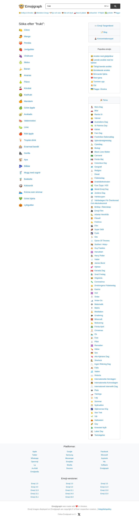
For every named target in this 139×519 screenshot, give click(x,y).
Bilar (94, 111)
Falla (95, 368)
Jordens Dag (98, 193)
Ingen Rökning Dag (101, 364)
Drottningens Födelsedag (103, 285)
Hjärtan (96, 267)
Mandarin (26, 101)
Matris (95, 308)
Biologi (95, 148)
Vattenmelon (27, 121)
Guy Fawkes (98, 248)
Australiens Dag (99, 122)
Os (94, 334)
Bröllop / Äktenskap (101, 207)
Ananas (25, 75)
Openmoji (34, 462)
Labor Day (97, 431)
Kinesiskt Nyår (98, 428)
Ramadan (97, 345)
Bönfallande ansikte (100, 70)
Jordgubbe (26, 49)
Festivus (96, 222)
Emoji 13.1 (35, 494)
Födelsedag (97, 178)
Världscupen (98, 197)
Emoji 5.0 (69, 487)
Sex (94, 353)
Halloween (97, 420)
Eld (93, 85)
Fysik (95, 233)
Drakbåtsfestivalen (100, 182)
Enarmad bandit (29, 146)
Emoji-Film (97, 211)
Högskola (96, 278)
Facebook (104, 451)
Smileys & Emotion (26, 13)
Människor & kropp (41, 13)
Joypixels (104, 458)
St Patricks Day (99, 126)
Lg (35, 465)
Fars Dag (96, 133)
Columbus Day (99, 163)
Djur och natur (55, 13)
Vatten (95, 371)
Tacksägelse (98, 435)
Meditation (97, 312)
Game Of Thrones (100, 241)
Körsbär (25, 88)
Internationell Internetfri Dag (104, 386)
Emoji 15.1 (35, 497)
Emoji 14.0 (70, 494)
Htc (104, 462)
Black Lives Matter (100, 152)
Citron (24, 30)
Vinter (95, 297)
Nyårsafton (97, 405)
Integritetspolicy (104, 509)
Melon (24, 62)
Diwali (95, 174)
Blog (104, 32)
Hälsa (95, 349)
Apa (23, 159)
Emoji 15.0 (104, 494)
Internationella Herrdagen (103, 379)
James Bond (98, 263)
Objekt (101, 13)
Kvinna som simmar (30, 192)
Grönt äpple (27, 108)
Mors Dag (97, 107)
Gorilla (24, 153)
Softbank (104, 465)
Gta (94, 237)
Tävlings (96, 394)
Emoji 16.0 (70, 497)
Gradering (97, 315)
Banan (24, 69)
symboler (109, 13)
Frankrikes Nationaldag (102, 137)
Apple (35, 451)
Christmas (97, 330)
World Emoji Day (99, 189)
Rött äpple (26, 134)
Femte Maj (97, 159)
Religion (96, 170)
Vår (94, 416)
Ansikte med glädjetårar (102, 56)
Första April (97, 327)
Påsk (95, 342)
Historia (96, 375)
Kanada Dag (98, 271)
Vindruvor (26, 56)
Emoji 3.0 (104, 483)
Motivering (97, 323)
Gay (94, 424)
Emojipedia (35, 472)
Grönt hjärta (27, 198)
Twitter (34, 455)
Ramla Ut (96, 114)
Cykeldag (96, 144)
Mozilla (69, 465)
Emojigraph (33, 6)
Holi (94, 293)
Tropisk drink (27, 140)
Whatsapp (34, 458)
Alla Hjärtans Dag (100, 357)
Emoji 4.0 (34, 487)
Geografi (96, 167)
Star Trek (96, 413)
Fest (94, 338)
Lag (94, 398)
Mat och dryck (67, 13)
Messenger (69, 458)
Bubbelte (25, 179)
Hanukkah (97, 252)
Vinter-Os (96, 300)
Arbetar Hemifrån (100, 214)
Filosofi (95, 218)
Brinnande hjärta (99, 74)
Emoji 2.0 (69, 483)
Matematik (97, 304)
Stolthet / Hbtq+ (99, 244)
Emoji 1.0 (34, 483)
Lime (24, 127)
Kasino (95, 289)
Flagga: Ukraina (99, 89)
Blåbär (24, 166)
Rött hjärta (96, 78)
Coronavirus (98, 282)
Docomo (69, 468)
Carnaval (96, 155)
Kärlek (95, 129)
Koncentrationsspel (104, 39)
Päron (24, 82)
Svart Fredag (98, 274)
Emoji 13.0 (104, 490)
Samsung (69, 455)
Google (69, 451)
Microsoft (104, 455)
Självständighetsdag (101, 141)
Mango (25, 36)
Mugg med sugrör (29, 172)
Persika (25, 43)
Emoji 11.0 (104, 487)
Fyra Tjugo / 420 (99, 185)
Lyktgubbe (26, 205)
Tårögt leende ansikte (101, 66)
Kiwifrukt (25, 95)
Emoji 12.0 (35, 490)
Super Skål (97, 229)
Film (94, 226)
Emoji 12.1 (70, 490)
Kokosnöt (26, 185)
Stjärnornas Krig (99, 409)
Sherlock (96, 360)
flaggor (117, 13)
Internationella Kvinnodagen (104, 383)
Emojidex (69, 462)
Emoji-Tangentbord (104, 26)
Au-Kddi (35, 468)
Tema (104, 100)
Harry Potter (98, 256)
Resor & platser (80, 13)
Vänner (96, 118)
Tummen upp (97, 82)
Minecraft (96, 319)
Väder (95, 259)
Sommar (96, 401)
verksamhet (92, 13)
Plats (95, 390)
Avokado (25, 114)
